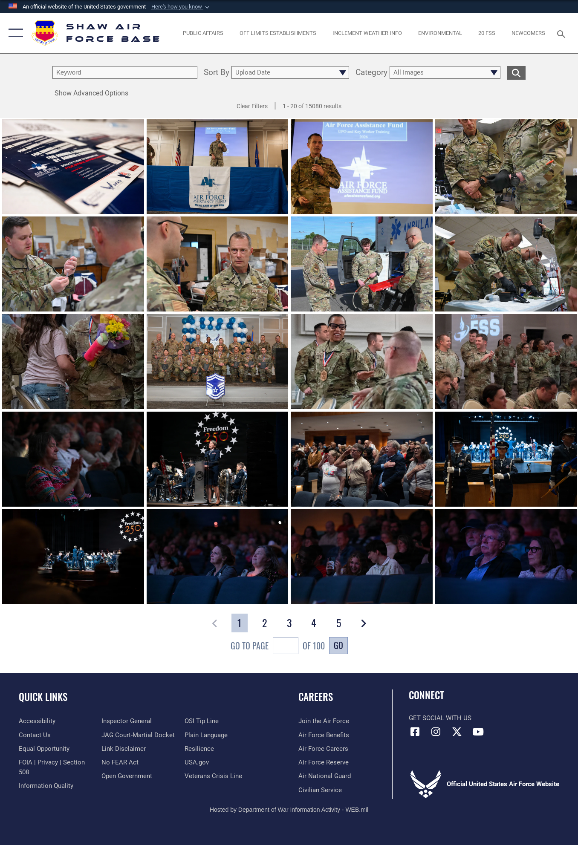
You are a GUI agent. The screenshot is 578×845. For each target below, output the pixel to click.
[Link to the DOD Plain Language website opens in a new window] (206, 735)
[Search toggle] (562, 33)
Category (371, 72)
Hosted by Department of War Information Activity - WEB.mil (289, 809)
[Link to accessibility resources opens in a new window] (37, 721)
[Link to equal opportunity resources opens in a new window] (44, 749)
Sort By (216, 72)
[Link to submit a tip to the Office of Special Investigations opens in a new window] (202, 721)
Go (338, 645)
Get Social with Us (440, 718)
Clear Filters (252, 106)
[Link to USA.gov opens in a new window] (197, 762)
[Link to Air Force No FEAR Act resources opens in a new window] (120, 762)
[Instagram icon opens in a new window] (436, 731)
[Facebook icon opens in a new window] (415, 731)
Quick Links (43, 696)
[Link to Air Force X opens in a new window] (457, 731)
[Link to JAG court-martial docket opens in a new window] (138, 735)
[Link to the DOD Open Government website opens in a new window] (126, 776)
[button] (181, 7)
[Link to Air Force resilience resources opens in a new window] (199, 749)
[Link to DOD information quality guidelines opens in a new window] (46, 786)
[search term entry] (124, 72)
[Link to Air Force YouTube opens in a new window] (477, 731)
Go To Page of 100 (278, 646)
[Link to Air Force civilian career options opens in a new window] (320, 790)
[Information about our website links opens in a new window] (123, 749)
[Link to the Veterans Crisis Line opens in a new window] (213, 776)
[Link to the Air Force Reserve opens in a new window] (323, 762)
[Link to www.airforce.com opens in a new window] (323, 721)
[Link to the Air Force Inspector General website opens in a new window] (126, 721)
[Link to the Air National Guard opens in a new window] (324, 776)
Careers (315, 696)
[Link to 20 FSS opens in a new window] (487, 33)
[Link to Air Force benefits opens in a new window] (323, 735)
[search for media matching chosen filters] (516, 72)
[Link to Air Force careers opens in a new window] (323, 749)
